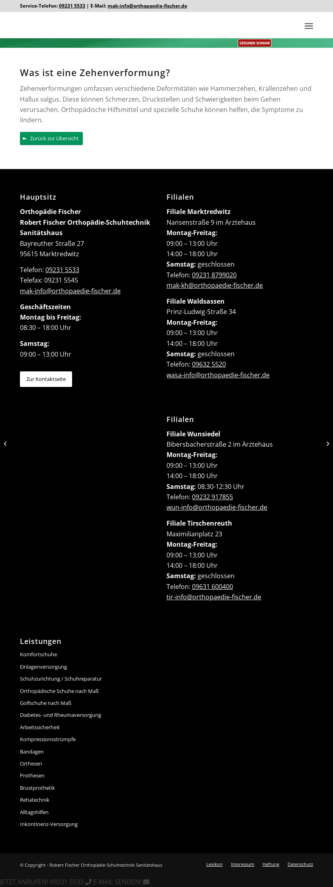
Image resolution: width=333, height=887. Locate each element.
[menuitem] (293, 26)
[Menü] (309, 26)
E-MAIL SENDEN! (121, 881)
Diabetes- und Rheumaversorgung (60, 714)
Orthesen (31, 763)
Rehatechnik (34, 799)
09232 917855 (212, 497)
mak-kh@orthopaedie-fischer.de (214, 285)
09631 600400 (212, 586)
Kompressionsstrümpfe (48, 739)
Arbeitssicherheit (40, 727)
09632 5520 (209, 364)
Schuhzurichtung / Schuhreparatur (61, 678)
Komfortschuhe (38, 654)
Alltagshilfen (34, 812)
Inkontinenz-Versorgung (49, 824)
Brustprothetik (37, 787)
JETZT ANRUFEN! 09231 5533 (46, 881)
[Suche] (293, 26)
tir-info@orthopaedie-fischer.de (213, 597)
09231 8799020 (214, 275)
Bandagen (32, 751)
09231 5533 (72, 5)
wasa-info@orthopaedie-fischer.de (218, 375)
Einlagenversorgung (43, 666)
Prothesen (32, 775)
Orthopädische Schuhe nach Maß (59, 691)
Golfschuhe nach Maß (45, 702)
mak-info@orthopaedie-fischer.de (147, 5)
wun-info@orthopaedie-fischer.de (216, 507)
